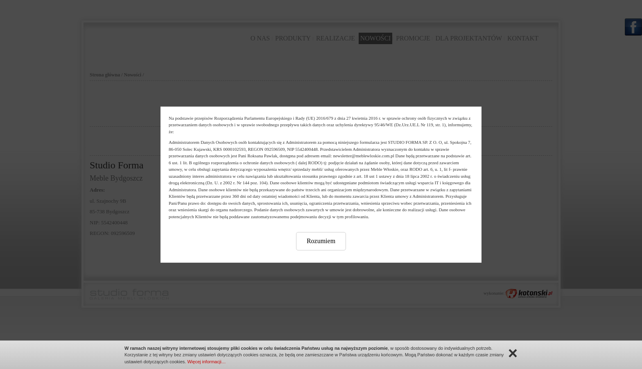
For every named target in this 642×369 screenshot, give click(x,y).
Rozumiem (321, 240)
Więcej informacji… (206, 361)
